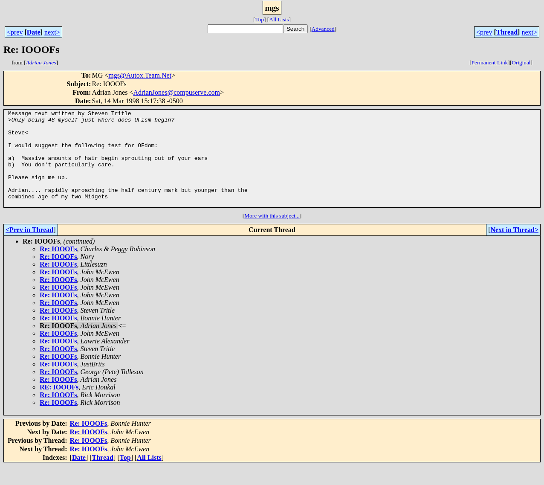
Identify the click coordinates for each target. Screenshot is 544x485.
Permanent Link (490, 62)
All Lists (279, 19)
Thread (507, 32)
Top (259, 19)
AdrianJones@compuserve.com (176, 92)
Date (34, 32)
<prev (15, 32)
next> (52, 32)
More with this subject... (272, 235)
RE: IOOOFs (59, 406)
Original (521, 62)
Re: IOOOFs (58, 268)
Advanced (323, 29)
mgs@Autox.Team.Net (139, 75)
